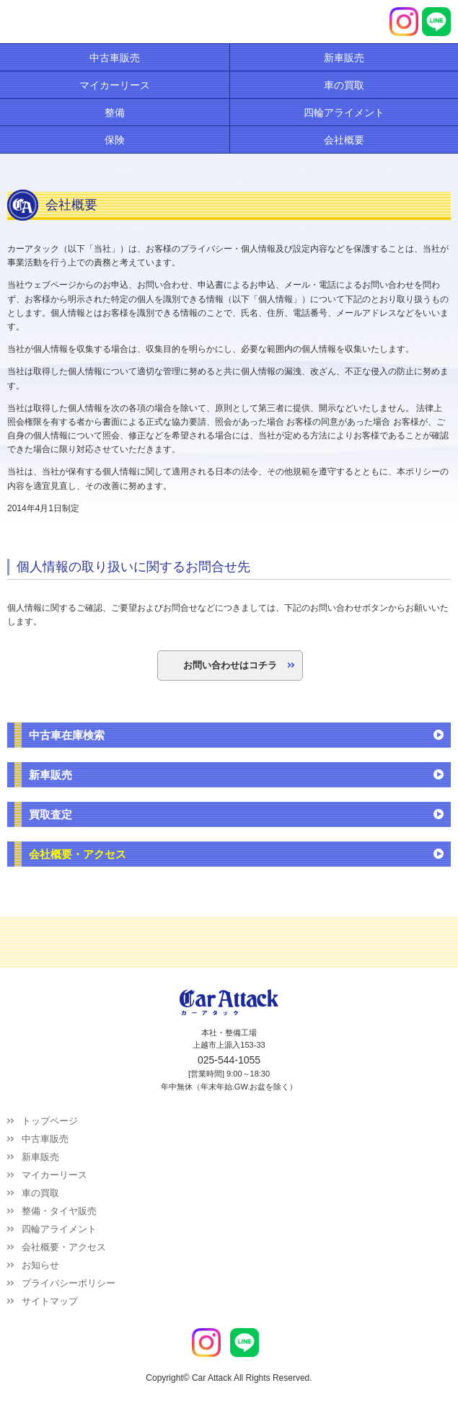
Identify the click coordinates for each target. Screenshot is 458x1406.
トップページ (50, 1120)
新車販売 (50, 775)
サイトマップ (50, 1301)
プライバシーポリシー (68, 1283)
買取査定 (50, 814)
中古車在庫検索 (67, 735)
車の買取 (40, 1193)
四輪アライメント (59, 1229)
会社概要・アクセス (77, 854)
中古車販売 (45, 1138)
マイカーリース (54, 1175)
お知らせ (40, 1265)
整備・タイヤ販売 (59, 1211)
